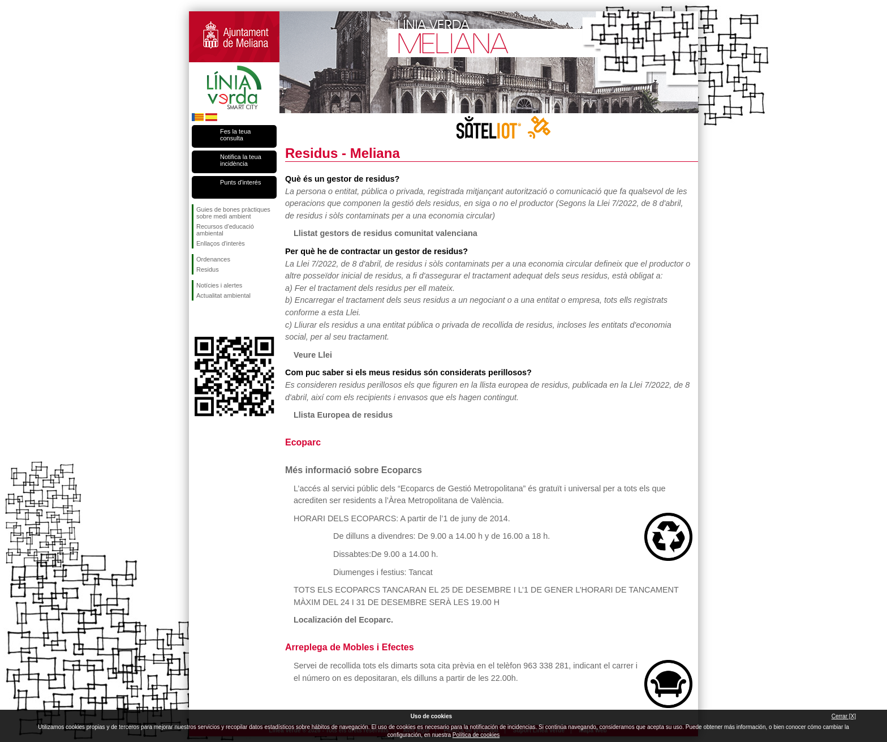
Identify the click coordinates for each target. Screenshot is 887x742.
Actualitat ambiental (223, 295)
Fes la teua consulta (235, 134)
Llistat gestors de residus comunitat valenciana (385, 233)
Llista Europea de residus (343, 414)
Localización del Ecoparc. (343, 619)
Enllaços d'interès (220, 243)
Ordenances (213, 259)
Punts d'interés (240, 182)
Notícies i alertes (219, 285)
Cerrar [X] (844, 716)
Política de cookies (476, 735)
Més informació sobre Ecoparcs (353, 470)
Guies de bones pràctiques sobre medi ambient (233, 213)
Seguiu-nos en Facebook (198, 318)
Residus (207, 269)
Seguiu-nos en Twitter (217, 318)
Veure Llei (313, 354)
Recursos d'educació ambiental (225, 230)
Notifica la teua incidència (240, 160)
